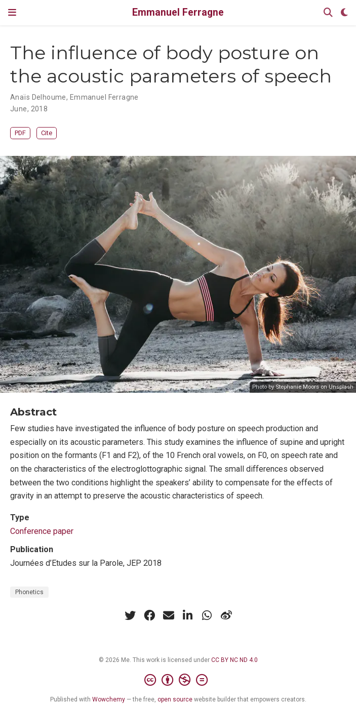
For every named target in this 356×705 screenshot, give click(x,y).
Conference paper (41, 531)
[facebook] (149, 615)
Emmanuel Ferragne (178, 12)
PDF (20, 133)
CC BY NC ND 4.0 (234, 659)
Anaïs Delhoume (38, 97)
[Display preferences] (344, 13)
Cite (46, 133)
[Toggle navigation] (12, 12)
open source (174, 699)
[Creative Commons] (178, 680)
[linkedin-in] (187, 615)
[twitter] (130, 615)
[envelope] (168, 615)
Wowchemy (108, 699)
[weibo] (226, 615)
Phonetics (29, 592)
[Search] (328, 13)
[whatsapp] (207, 615)
